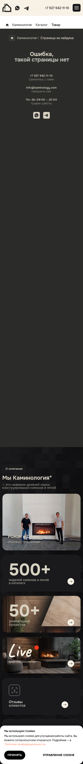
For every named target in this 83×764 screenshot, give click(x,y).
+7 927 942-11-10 (57, 8)
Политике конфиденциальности (24, 744)
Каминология (18, 25)
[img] (41, 655)
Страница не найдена (57, 38)
